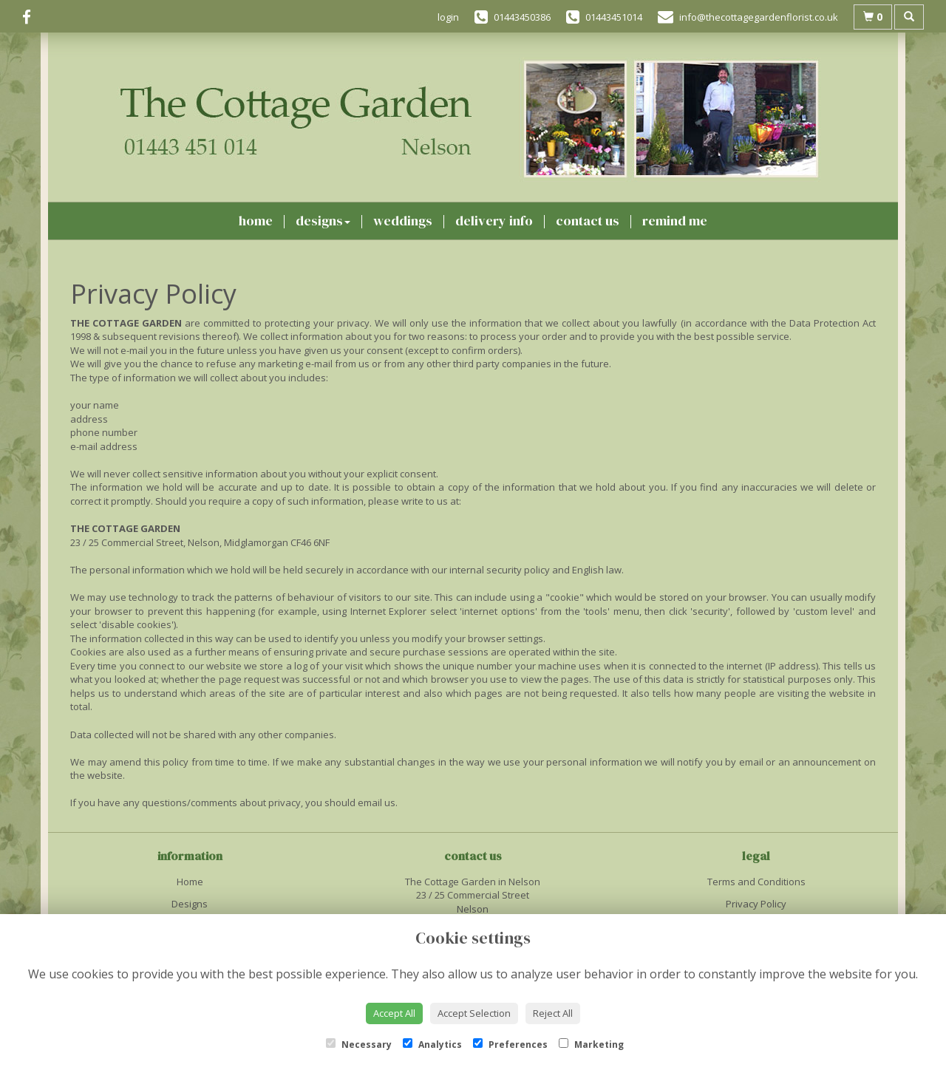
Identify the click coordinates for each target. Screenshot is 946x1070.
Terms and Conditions (756, 881)
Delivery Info (494, 220)
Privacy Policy (756, 903)
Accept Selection (474, 1013)
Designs (323, 220)
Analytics (432, 1044)
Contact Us (587, 220)
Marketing (591, 1044)
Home (256, 220)
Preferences (510, 1044)
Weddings (402, 220)
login (448, 17)
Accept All (394, 1013)
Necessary (359, 1044)
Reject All (553, 1013)
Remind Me (674, 220)
